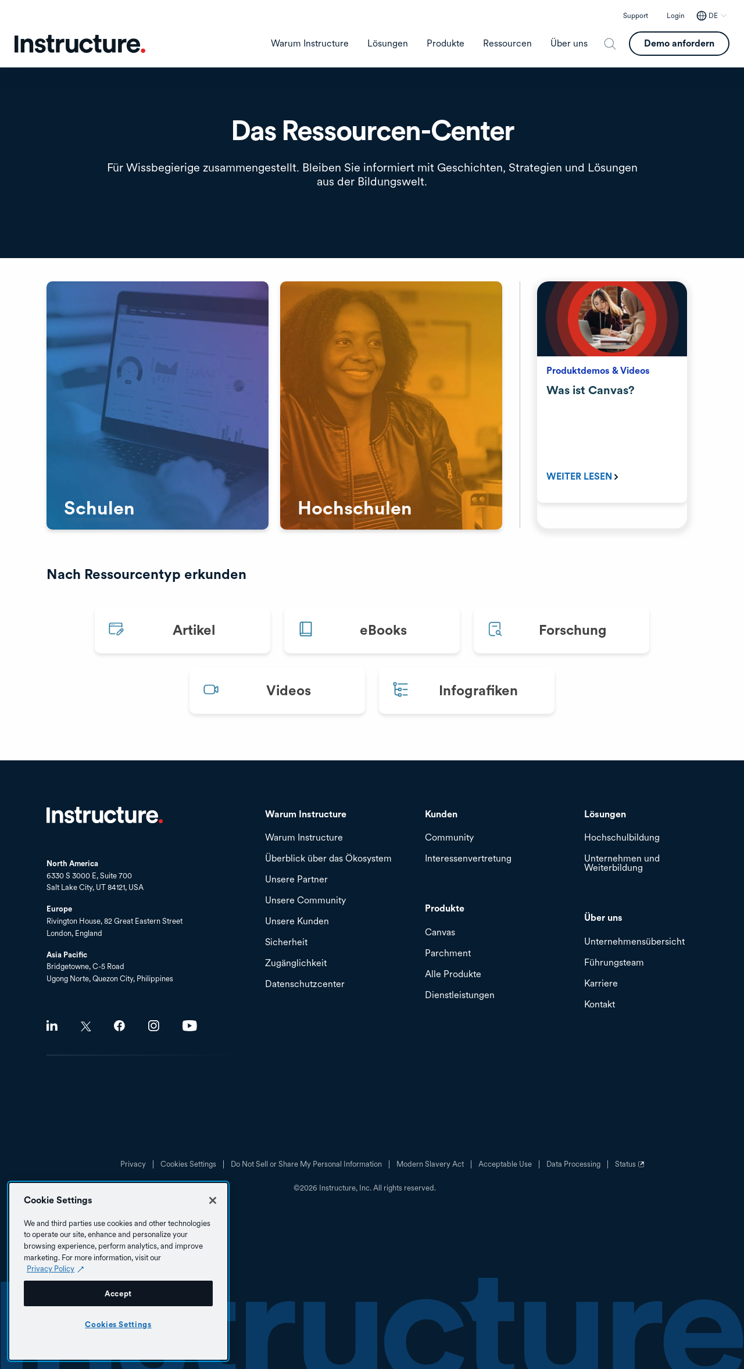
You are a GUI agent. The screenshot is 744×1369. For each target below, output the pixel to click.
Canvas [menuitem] (440, 933)
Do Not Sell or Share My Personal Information (306, 1164)
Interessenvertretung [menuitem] (468, 859)
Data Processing (573, 1164)
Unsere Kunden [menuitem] (297, 922)
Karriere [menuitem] (601, 984)
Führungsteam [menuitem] (614, 963)
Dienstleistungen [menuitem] (460, 995)
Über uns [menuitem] (569, 43)
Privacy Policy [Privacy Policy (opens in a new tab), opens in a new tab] (50, 1268)
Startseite (104, 815)
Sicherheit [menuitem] (286, 943)
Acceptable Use (505, 1164)
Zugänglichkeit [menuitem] (296, 963)
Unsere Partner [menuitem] (296, 880)
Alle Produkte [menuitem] (453, 975)
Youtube (190, 1025)
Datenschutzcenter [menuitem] (305, 984)
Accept (118, 1293)
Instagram (153, 1025)
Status (631, 1168)
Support (635, 16)
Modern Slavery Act (430, 1164)
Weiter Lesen (579, 476)
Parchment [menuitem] (448, 954)
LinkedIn (52, 1025)
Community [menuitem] (449, 838)
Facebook (119, 1025)
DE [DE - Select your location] (713, 16)
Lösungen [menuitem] (387, 43)
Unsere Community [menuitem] (305, 901)
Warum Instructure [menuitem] (310, 43)
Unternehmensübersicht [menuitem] (634, 942)
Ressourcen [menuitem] (507, 43)
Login (676, 16)
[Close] (213, 1200)
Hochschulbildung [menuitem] (622, 838)
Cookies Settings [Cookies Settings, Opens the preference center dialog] (118, 1324)
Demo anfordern (679, 43)
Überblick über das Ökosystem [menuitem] (328, 859)
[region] (118, 1271)
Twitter (86, 1026)
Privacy (133, 1164)
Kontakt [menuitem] (599, 1005)
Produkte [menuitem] (445, 43)
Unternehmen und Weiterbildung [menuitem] (622, 863)
